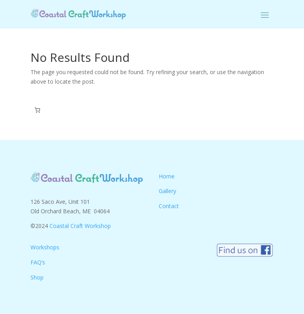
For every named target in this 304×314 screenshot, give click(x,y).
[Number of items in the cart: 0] (37, 110)
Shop (37, 277)
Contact (169, 206)
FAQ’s (37, 262)
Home (167, 176)
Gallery (167, 191)
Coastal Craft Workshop (80, 226)
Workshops (44, 247)
